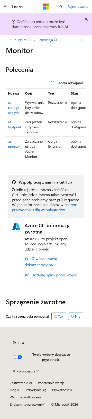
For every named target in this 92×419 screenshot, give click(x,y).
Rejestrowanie (78, 6)
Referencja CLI (48, 39)
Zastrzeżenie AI (21, 382)
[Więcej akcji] (82, 40)
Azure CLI (25, 39)
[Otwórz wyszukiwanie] (61, 6)
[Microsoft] (46, 6)
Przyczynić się (36, 389)
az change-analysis (14, 107)
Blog (13, 389)
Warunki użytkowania (25, 397)
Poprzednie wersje (51, 382)
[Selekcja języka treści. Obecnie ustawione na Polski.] (19, 343)
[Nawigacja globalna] (5, 6)
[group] (46, 125)
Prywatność (60, 389)
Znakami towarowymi (26, 404)
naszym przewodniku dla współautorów (44, 207)
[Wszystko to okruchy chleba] (10, 40)
